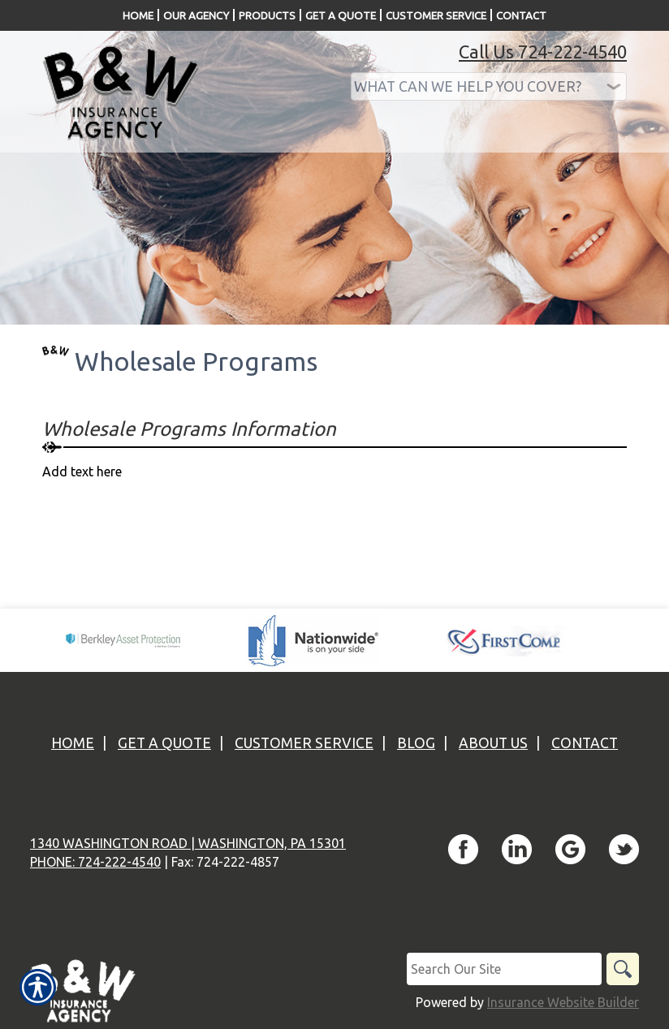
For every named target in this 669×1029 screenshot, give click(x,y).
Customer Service (304, 743)
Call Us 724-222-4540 (543, 51)
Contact (584, 743)
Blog (416, 743)
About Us (493, 743)
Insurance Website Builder (563, 1002)
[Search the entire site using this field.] (504, 969)
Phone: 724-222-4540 (95, 862)
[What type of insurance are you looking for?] (489, 86)
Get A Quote (164, 743)
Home (72, 743)
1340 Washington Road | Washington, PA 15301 (188, 843)
